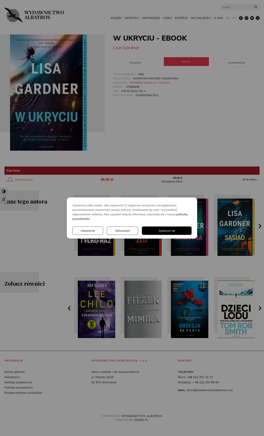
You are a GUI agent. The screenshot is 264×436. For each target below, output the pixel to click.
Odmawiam (176, 231)
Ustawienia (140, 231)
